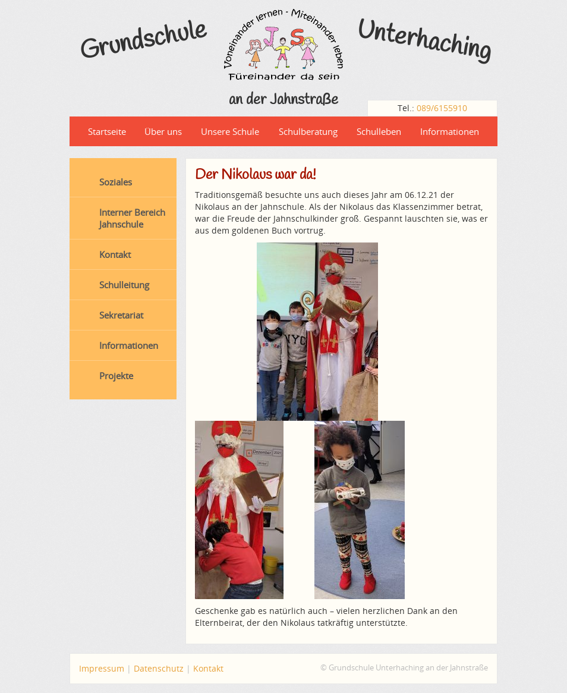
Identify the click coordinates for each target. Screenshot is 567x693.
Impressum (101, 668)
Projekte (116, 376)
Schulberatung (308, 131)
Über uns (163, 131)
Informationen (449, 131)
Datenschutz (159, 668)
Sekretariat (121, 315)
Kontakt (115, 254)
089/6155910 (442, 108)
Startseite (107, 131)
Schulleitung (124, 285)
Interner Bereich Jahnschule (132, 218)
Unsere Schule (230, 131)
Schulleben (379, 131)
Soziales (115, 182)
